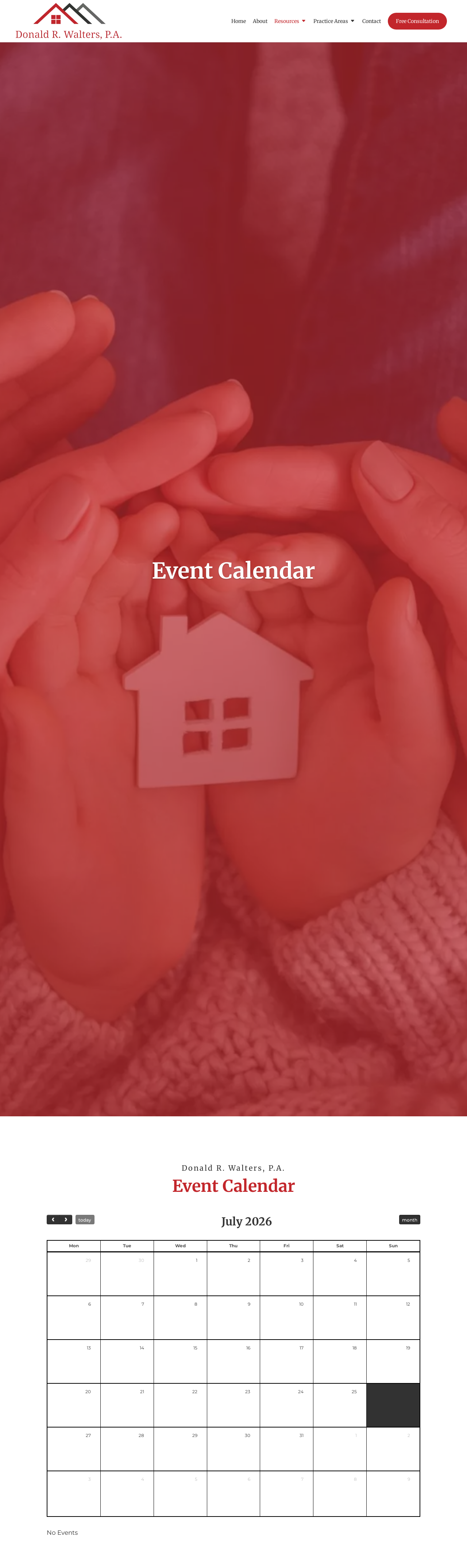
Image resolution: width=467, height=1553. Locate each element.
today (84, 1219)
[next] (66, 1219)
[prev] (53, 1219)
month (409, 1219)
